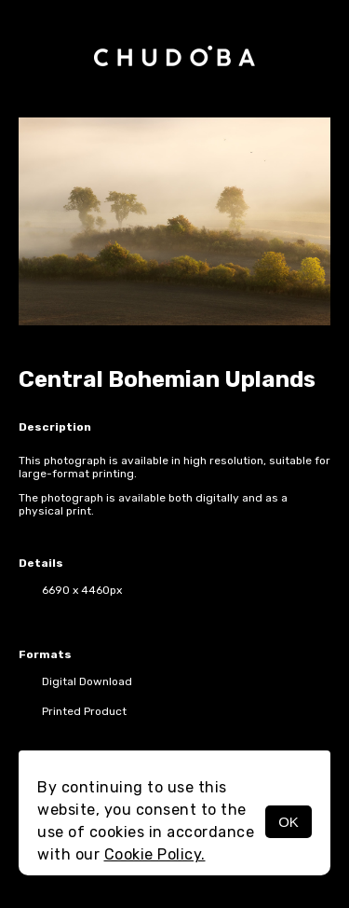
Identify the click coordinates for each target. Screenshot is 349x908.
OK (288, 822)
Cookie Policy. (155, 854)
